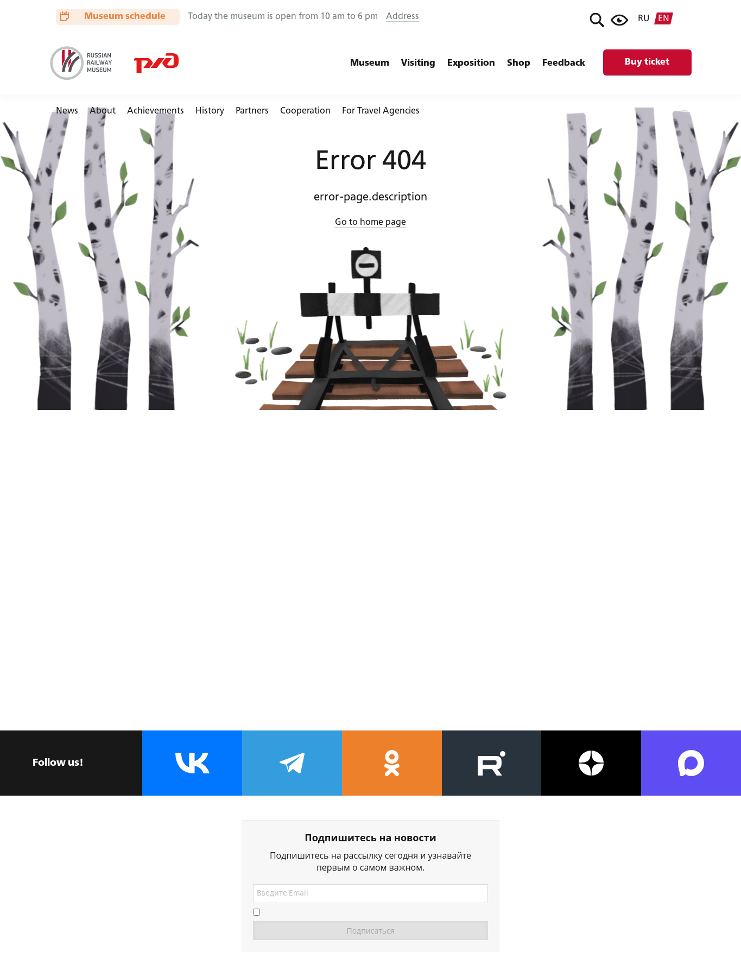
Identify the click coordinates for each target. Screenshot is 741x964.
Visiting (418, 63)
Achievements (155, 111)
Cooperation (305, 111)
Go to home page (370, 222)
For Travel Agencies (381, 111)
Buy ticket (647, 62)
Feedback (563, 63)
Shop (518, 63)
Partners (252, 111)
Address (402, 16)
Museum (369, 63)
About (103, 111)
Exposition (471, 63)
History (209, 111)
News (67, 111)
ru (644, 19)
